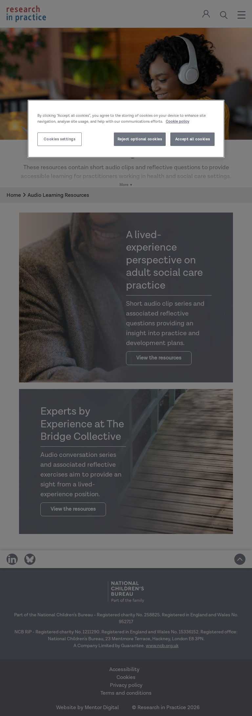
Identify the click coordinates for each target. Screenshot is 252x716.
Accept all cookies (192, 139)
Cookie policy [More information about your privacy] (177, 121)
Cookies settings (59, 139)
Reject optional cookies (139, 139)
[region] (126, 129)
